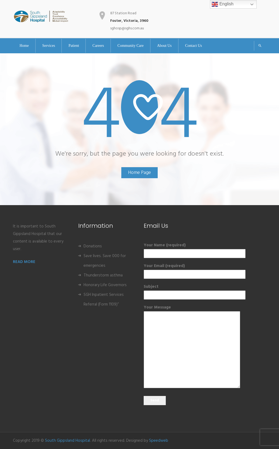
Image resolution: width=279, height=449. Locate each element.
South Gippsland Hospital (67, 440)
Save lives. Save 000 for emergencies (105, 261)
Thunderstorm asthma (103, 275)
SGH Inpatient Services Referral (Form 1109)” (104, 300)
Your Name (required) (172, 249)
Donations (93, 246)
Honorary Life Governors (105, 285)
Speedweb (158, 440)
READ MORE (24, 262)
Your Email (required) (172, 270)
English (222, 4)
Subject (172, 290)
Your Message (172, 347)
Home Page (139, 173)
